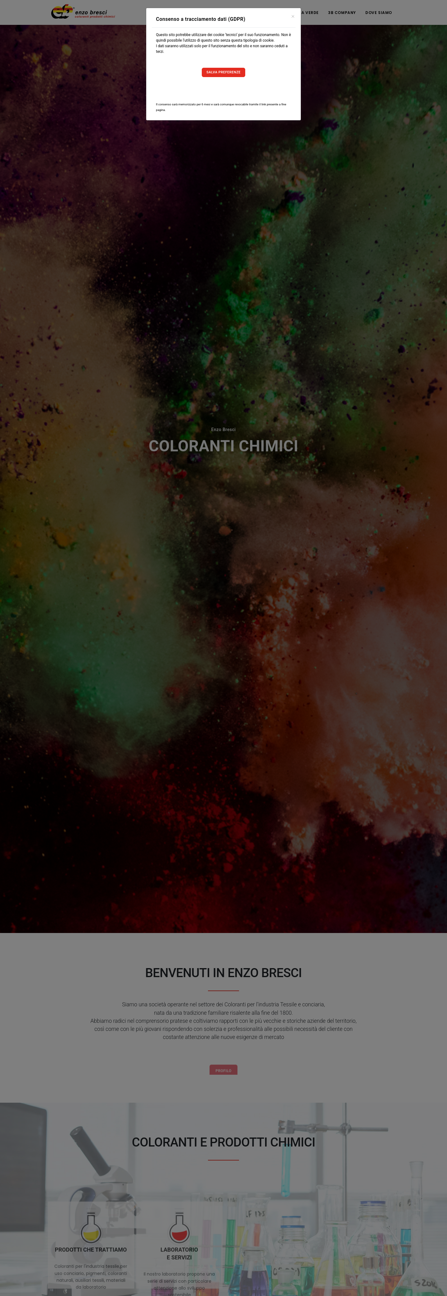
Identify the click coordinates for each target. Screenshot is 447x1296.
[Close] (293, 15)
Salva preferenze (223, 72)
